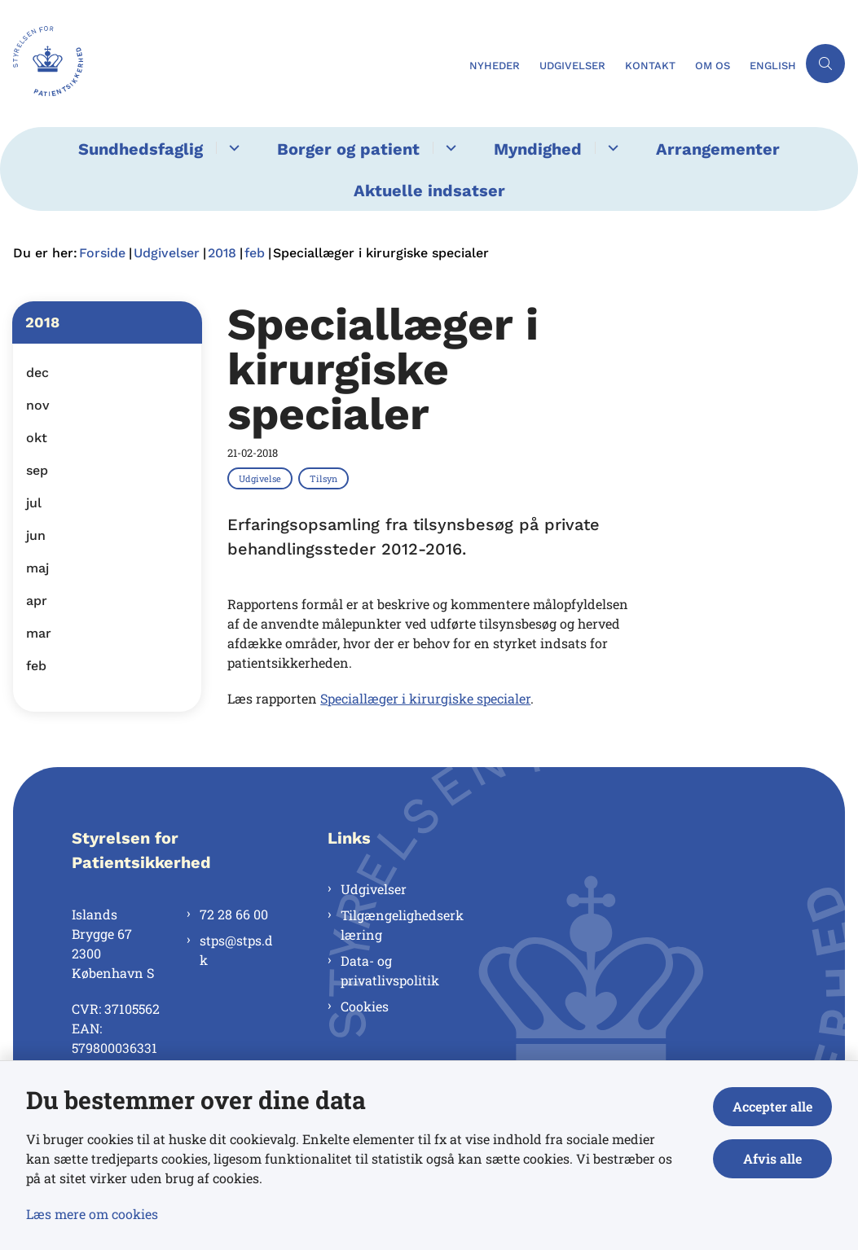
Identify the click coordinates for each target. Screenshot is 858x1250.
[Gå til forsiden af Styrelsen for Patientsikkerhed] (41, 63)
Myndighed (538, 149)
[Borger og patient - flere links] (448, 148)
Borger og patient (348, 149)
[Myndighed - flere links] (611, 148)
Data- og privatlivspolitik (390, 970)
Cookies (365, 1006)
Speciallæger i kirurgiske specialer (425, 698)
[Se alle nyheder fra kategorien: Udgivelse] (261, 478)
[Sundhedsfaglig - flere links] (232, 148)
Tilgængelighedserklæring (402, 924)
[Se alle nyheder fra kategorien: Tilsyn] (325, 478)
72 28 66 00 (234, 914)
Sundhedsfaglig (140, 149)
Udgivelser (374, 888)
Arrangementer (718, 149)
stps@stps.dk (236, 950)
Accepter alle (772, 1106)
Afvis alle (772, 1158)
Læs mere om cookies (92, 1213)
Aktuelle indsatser (429, 190)
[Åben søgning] (825, 63)
